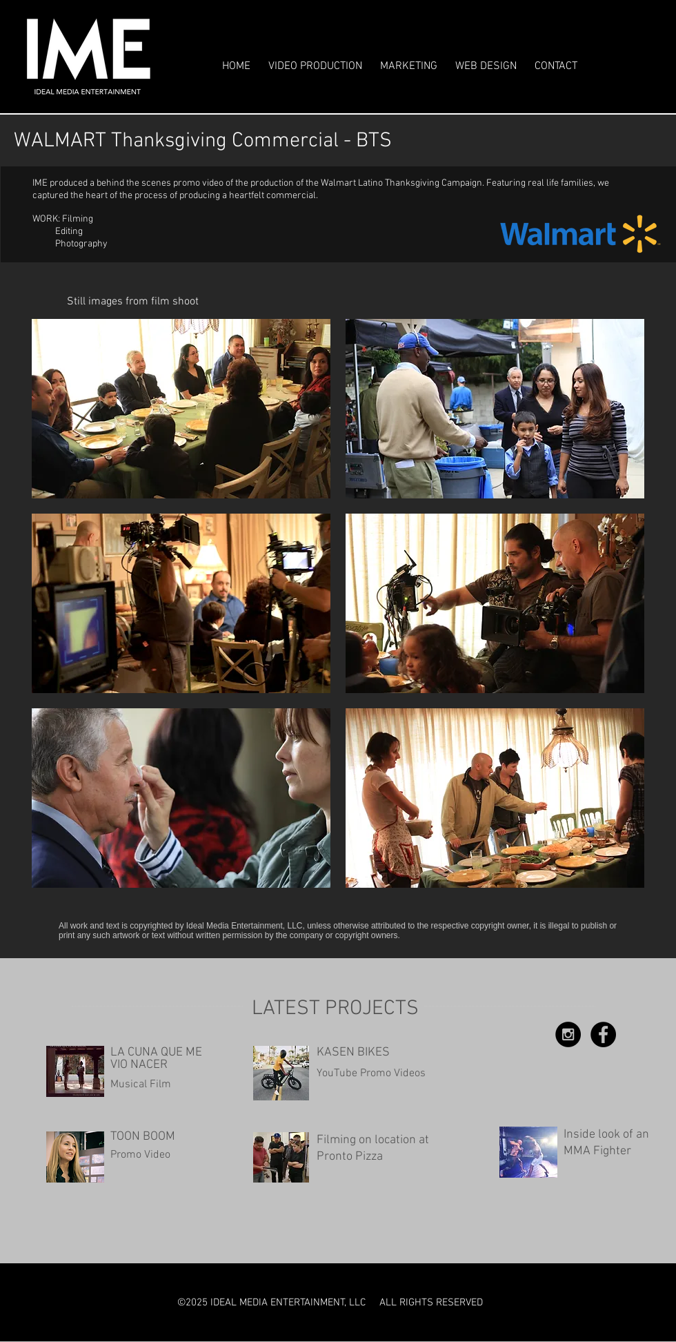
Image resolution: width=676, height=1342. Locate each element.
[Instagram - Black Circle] (568, 1034)
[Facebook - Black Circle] (603, 1034)
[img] (181, 408)
